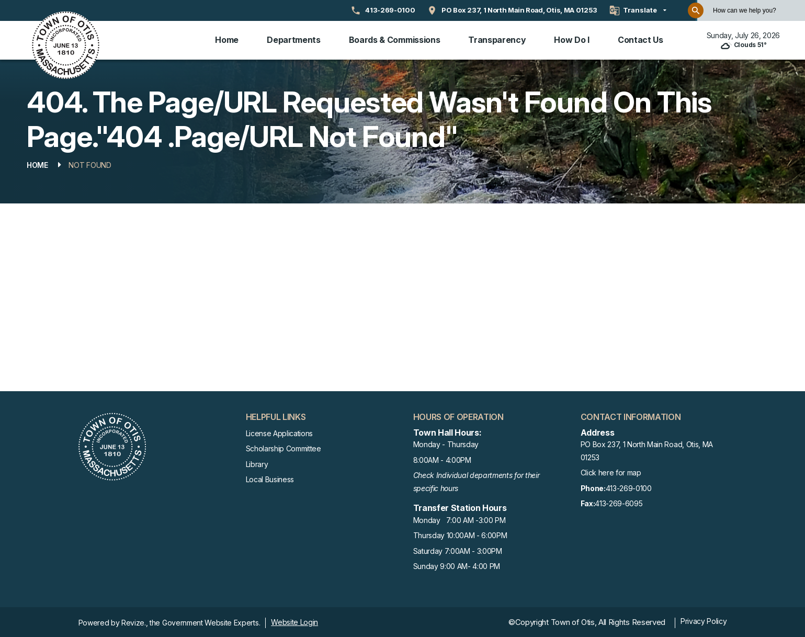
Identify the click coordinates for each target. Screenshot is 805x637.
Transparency (497, 39)
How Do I (571, 39)
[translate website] (637, 10)
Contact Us (640, 39)
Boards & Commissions (394, 39)
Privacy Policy (704, 619)
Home (227, 39)
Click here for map (611, 471)
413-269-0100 (616, 487)
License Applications (279, 431)
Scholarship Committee (283, 446)
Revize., (134, 621)
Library (257, 462)
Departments (293, 39)
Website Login (294, 620)
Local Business (270, 477)
